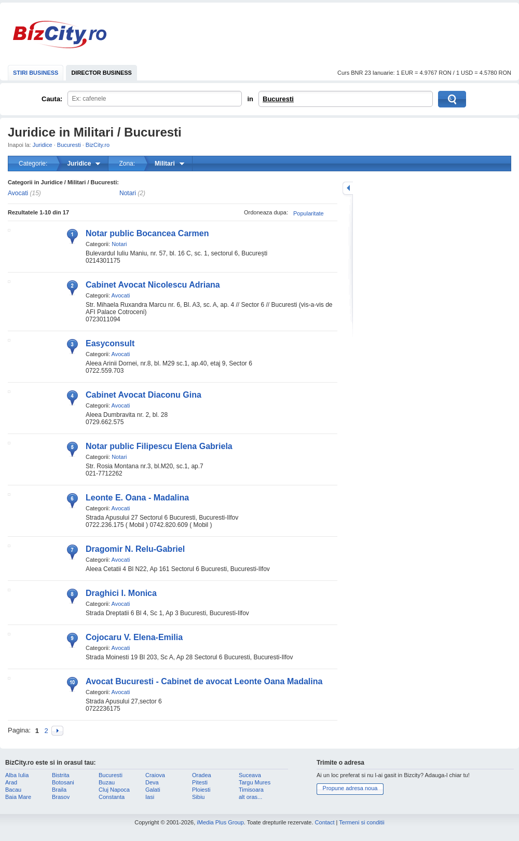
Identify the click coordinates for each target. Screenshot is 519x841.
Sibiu (198, 797)
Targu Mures (254, 782)
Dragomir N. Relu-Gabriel (135, 549)
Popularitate (308, 213)
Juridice (42, 145)
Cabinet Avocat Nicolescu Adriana (153, 284)
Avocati (18, 193)
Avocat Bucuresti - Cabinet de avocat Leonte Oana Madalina (204, 681)
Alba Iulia (17, 775)
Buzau (107, 782)
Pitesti (200, 782)
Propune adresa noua (350, 788)
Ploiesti (201, 789)
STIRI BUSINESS (35, 73)
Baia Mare (18, 797)
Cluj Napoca (114, 789)
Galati (152, 789)
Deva (152, 782)
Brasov (61, 797)
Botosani (63, 782)
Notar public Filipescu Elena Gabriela (159, 446)
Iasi (149, 797)
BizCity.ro (59, 34)
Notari (127, 193)
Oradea (201, 775)
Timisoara (251, 789)
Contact (325, 822)
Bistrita (61, 775)
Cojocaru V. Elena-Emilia (134, 637)
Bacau (13, 789)
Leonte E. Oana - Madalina (137, 497)
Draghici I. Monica (121, 593)
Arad (11, 782)
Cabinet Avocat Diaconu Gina (143, 394)
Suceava (250, 775)
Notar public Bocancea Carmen (147, 233)
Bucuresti (278, 99)
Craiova (155, 775)
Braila (59, 789)
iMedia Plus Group (220, 822)
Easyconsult (110, 343)
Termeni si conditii (361, 822)
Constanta (112, 797)
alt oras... (250, 797)
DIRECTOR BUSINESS (101, 73)
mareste (348, 188)
